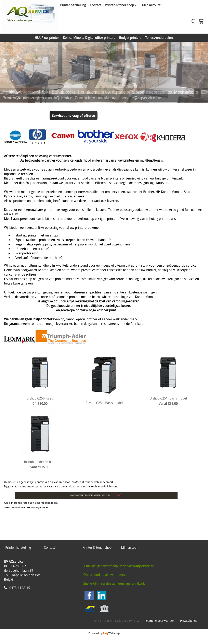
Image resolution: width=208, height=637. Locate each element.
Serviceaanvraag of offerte (73, 115)
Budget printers (130, 37)
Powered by (104, 633)
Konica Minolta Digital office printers (89, 37)
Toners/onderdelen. (159, 37)
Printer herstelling (73, 5)
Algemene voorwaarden (159, 621)
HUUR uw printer (47, 37)
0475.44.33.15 (19, 588)
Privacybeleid (188, 621)
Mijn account (151, 5)
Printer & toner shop (121, 5)
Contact (95, 5)
